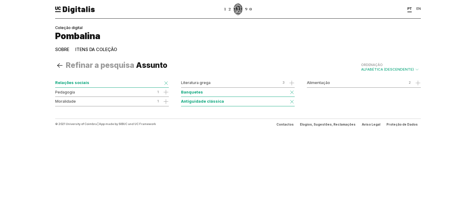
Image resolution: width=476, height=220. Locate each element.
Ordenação (372, 65)
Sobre (62, 49)
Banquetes (192, 92)
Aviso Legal (371, 124)
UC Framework (145, 124)
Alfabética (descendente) (390, 67)
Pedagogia (65, 92)
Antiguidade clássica (202, 101)
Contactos (285, 124)
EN (418, 8)
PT (409, 8)
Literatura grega (196, 82)
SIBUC (123, 124)
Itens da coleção (96, 49)
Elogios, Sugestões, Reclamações (328, 124)
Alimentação (318, 82)
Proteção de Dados (402, 124)
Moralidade (65, 101)
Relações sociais (72, 82)
